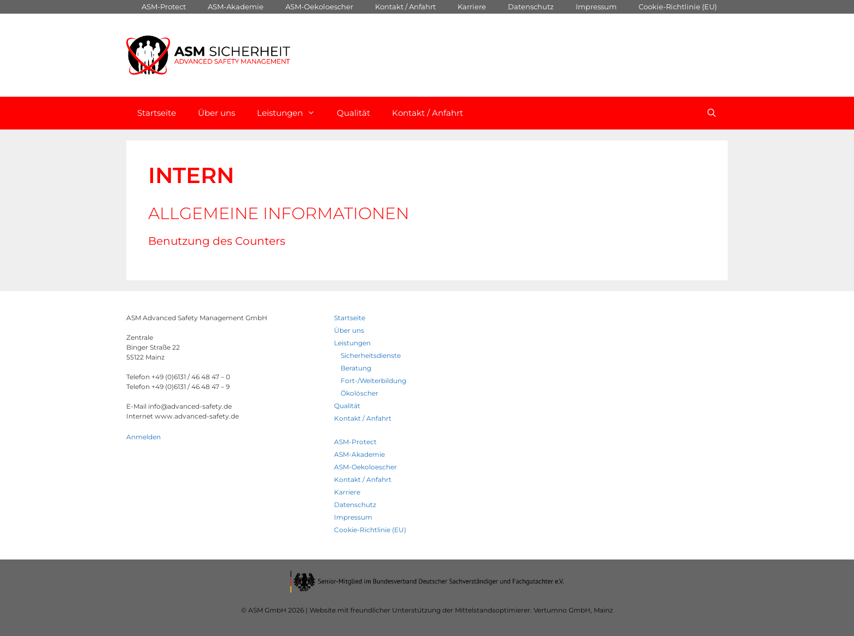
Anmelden (143, 437)
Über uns (216, 113)
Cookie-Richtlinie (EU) (678, 6)
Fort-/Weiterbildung (373, 380)
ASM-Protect (164, 6)
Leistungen (291, 113)
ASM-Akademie (236, 6)
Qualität (353, 113)
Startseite (156, 113)
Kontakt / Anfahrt (405, 6)
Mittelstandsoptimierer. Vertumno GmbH (522, 610)
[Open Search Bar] (711, 113)
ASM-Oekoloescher (319, 6)
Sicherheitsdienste (371, 355)
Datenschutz (531, 6)
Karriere (472, 6)
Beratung (356, 368)
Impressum (596, 6)
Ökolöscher (359, 393)
